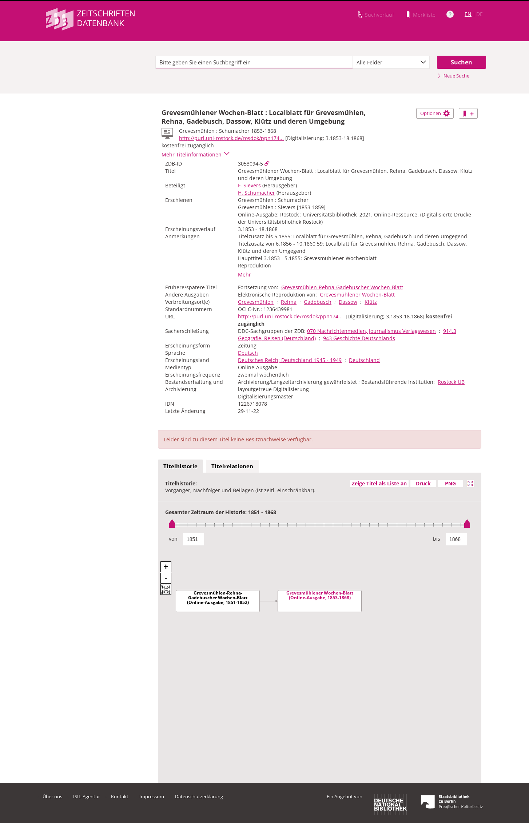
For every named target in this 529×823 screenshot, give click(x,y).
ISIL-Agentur (86, 796)
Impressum (151, 796)
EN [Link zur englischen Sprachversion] (468, 14)
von (173, 538)
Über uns (52, 796)
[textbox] (254, 62)
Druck (423, 483)
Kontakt (119, 796)
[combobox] (391, 62)
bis (436, 538)
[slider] (319, 525)
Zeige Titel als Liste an (379, 483)
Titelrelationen (232, 466)
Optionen (435, 113)
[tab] (180, 466)
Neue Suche (453, 75)
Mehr (244, 274)
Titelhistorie (180, 466)
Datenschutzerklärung (199, 796)
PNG (450, 483)
